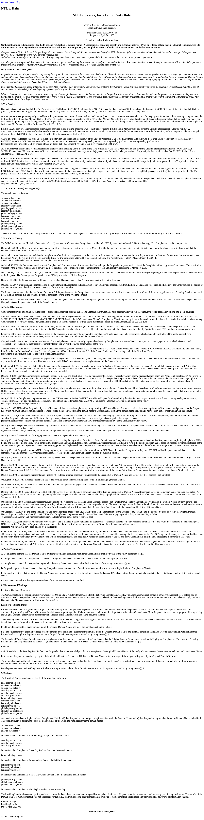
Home (4, 2)
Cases (11, 2)
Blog (18, 2)
